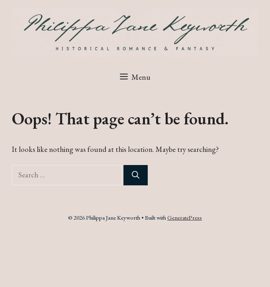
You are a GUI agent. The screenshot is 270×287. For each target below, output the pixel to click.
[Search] (135, 175)
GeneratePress (184, 217)
